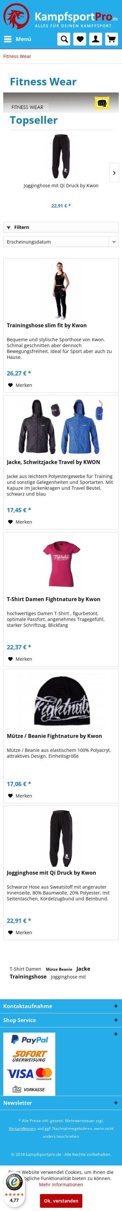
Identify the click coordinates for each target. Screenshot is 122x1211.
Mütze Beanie (59, 969)
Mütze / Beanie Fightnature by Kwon (54, 736)
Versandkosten (22, 1128)
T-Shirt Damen (26, 969)
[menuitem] (17, 39)
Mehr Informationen (61, 1184)
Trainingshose (29, 976)
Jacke (83, 968)
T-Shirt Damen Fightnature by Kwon (54, 599)
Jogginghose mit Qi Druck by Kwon (61, 185)
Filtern (18, 227)
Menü (17, 38)
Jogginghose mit (68, 977)
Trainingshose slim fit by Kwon (47, 325)
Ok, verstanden (61, 1201)
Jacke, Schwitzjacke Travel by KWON (53, 462)
